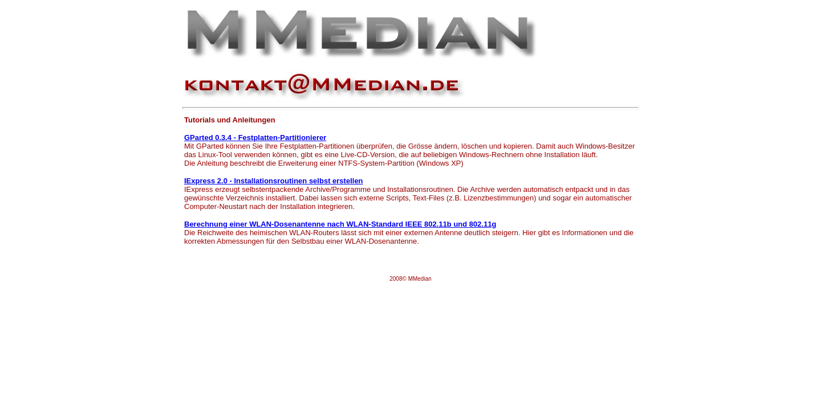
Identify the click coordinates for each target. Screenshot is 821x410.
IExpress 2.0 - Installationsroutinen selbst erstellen (273, 181)
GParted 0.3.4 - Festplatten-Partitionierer (255, 137)
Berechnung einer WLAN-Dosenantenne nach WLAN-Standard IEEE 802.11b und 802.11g (340, 224)
